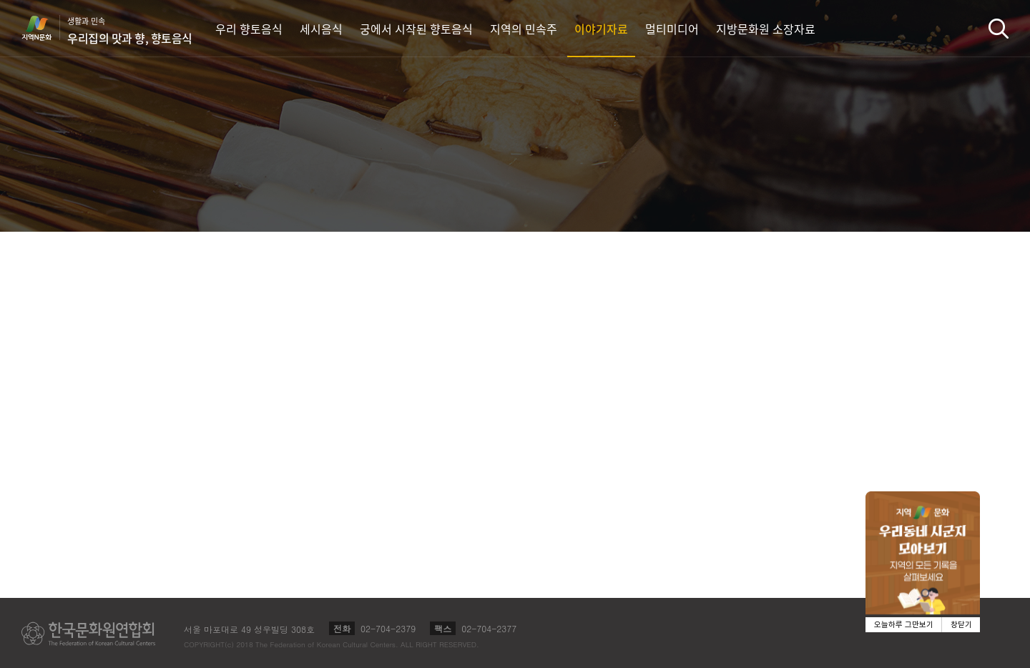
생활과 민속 (129, 30)
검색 (999, 28)
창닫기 (961, 624)
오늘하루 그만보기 (903, 624)
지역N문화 (44, 28)
